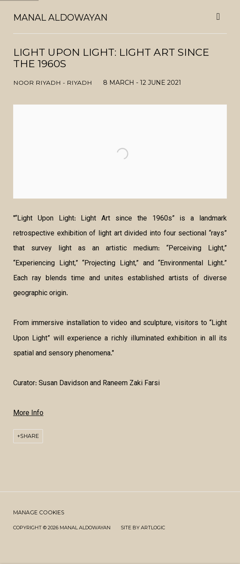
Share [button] (29, 436)
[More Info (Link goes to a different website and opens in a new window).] (28, 413)
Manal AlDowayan (60, 17)
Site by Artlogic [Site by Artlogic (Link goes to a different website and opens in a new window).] (143, 527)
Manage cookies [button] (38, 512)
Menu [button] (220, 16)
